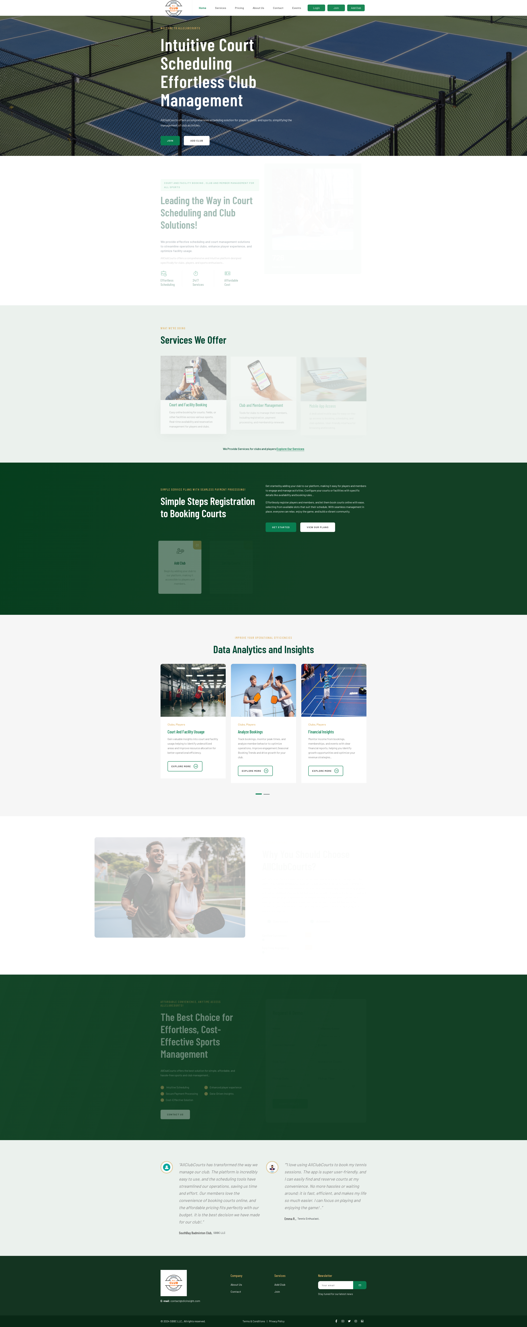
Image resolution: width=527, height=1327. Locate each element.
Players (180, 724)
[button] (260, 792)
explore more (185, 766)
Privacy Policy (277, 1321)
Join (336, 7)
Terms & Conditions (253, 1321)
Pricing (239, 7)
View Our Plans (318, 527)
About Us (258, 7)
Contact (278, 7)
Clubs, (171, 724)
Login (316, 7)
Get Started (281, 527)
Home (202, 7)
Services (220, 7)
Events (296, 7)
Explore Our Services (290, 449)
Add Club (356, 7)
